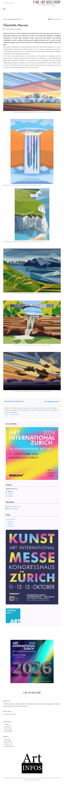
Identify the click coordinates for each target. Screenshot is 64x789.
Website (10, 491)
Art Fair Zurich (11, 519)
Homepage (7, 739)
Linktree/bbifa (8, 731)
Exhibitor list (11, 526)
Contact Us (7, 724)
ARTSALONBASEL (36, 780)
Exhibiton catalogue (13, 508)
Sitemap (6, 744)
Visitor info (10, 521)
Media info (10, 523)
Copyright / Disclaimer (14, 414)
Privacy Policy (8, 729)
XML (11, 744)
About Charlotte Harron (14, 506)
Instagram (10, 494)
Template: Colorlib (54, 777)
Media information (9, 746)
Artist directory (8, 742)
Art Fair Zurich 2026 (10, 714)
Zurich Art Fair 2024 (12, 19)
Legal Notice (7, 727)
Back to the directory (56, 19)
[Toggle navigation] (4, 9)
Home (4, 19)
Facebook (10, 496)
